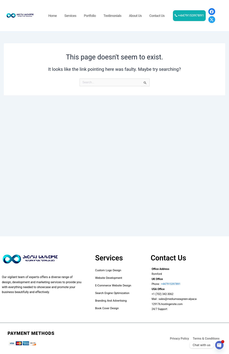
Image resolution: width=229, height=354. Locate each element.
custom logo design (108, 270)
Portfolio (90, 16)
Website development (109, 278)
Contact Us (157, 16)
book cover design (107, 308)
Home (52, 16)
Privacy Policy (179, 338)
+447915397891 (170, 283)
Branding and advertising (111, 300)
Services (70, 16)
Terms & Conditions (206, 338)
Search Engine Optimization (112, 293)
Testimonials (112, 16)
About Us (135, 16)
